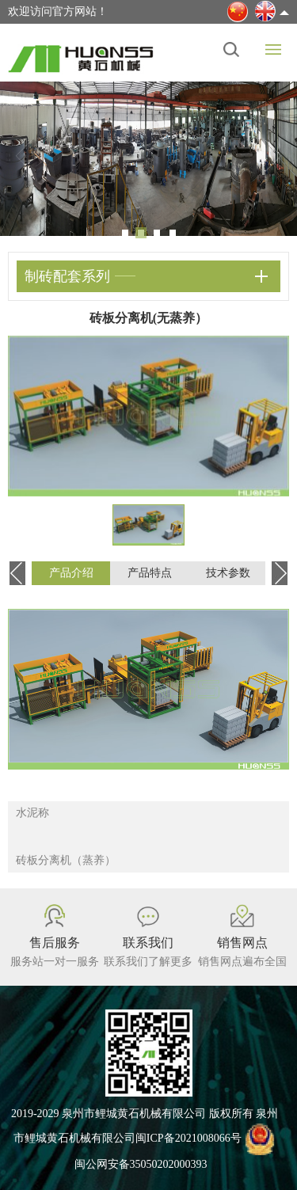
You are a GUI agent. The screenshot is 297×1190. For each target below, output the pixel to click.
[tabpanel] (148, 159)
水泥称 (32, 813)
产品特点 (150, 573)
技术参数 (228, 573)
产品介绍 (71, 573)
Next (273, 156)
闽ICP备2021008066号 (188, 1139)
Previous (24, 156)
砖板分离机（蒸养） (66, 860)
